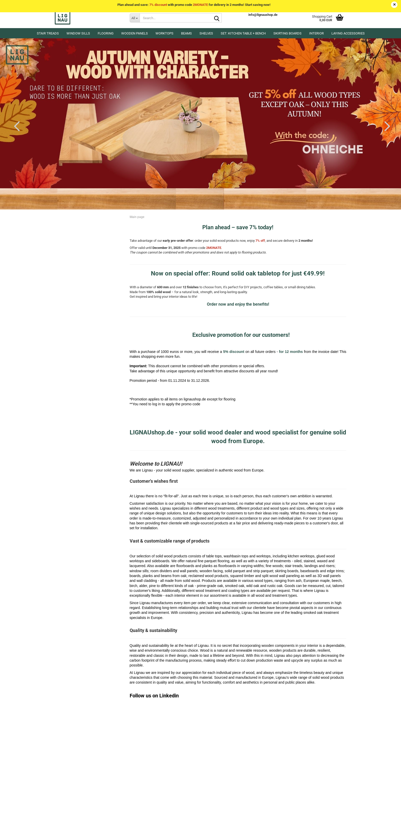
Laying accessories (348, 33)
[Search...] (135, 17)
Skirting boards (287, 33)
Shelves (206, 33)
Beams (186, 33)
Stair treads (48, 33)
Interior (316, 33)
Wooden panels (134, 33)
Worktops (164, 33)
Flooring (106, 33)
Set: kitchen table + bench (243, 33)
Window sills (78, 33)
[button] (15, 126)
